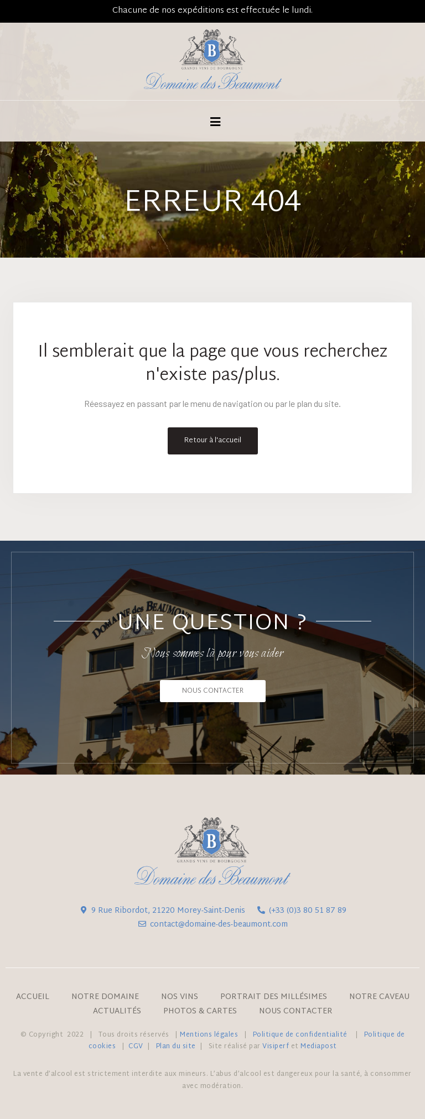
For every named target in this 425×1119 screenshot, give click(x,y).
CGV (135, 1046)
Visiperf (275, 1046)
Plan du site (176, 1046)
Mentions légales (209, 1035)
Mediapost (318, 1046)
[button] (213, 691)
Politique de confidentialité (301, 1035)
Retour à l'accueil (212, 440)
